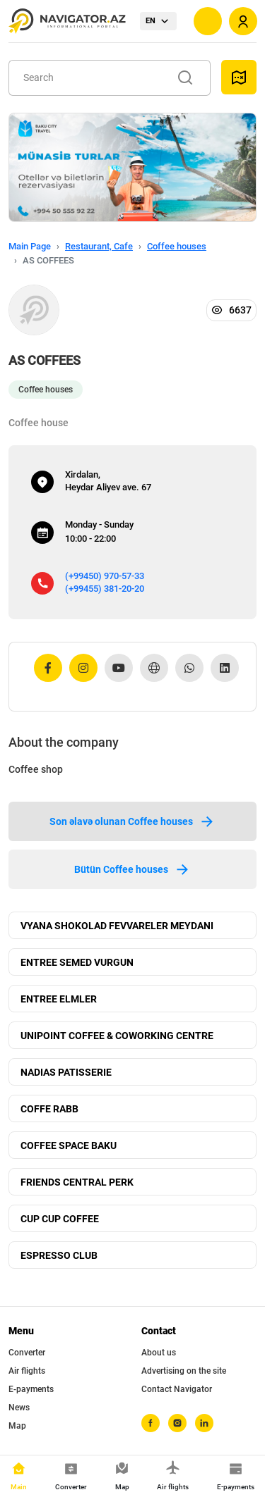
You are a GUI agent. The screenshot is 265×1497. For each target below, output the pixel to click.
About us (158, 1353)
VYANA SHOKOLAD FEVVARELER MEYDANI (116, 925)
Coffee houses (176, 246)
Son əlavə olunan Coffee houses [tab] (132, 821)
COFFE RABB (49, 1108)
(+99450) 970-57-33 (104, 576)
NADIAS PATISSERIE (66, 1072)
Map (17, 1426)
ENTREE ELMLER (58, 999)
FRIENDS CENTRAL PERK (77, 1182)
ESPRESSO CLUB (59, 1255)
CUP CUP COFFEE (59, 1218)
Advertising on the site (183, 1371)
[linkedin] (204, 1423)
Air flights (26, 1371)
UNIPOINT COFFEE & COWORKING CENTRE (116, 1035)
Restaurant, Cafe (99, 246)
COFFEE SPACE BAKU (68, 1145)
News (19, 1407)
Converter (26, 1353)
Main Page (29, 246)
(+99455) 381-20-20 (104, 588)
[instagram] (177, 1423)
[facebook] (150, 1423)
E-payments (31, 1389)
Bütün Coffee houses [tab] (132, 869)
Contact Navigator (176, 1389)
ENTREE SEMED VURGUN (77, 962)
